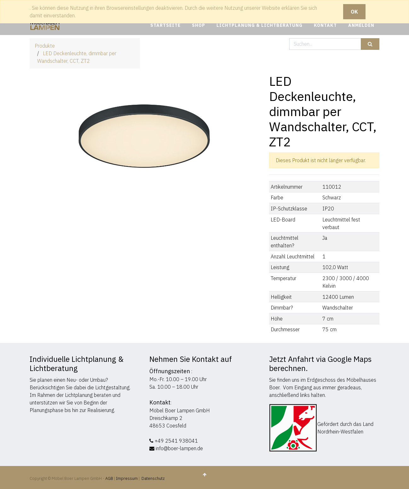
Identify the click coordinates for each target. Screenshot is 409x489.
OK (354, 12)
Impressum (127, 478)
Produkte (45, 46)
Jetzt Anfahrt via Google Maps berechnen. (320, 363)
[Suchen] (370, 44)
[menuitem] (165, 25)
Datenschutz (153, 478)
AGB (109, 478)
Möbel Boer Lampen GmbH (179, 410)
